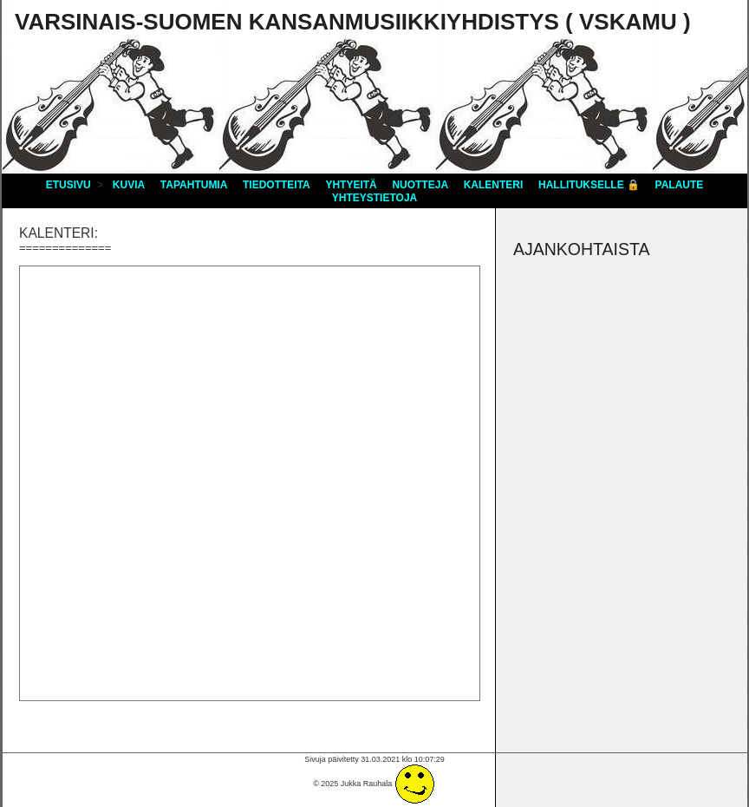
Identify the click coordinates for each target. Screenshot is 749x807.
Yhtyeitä (350, 185)
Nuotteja (420, 185)
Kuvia (129, 185)
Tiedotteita (276, 185)
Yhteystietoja (374, 198)
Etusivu (68, 185)
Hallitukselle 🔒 (589, 185)
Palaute (679, 185)
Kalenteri (494, 185)
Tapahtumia (194, 185)
